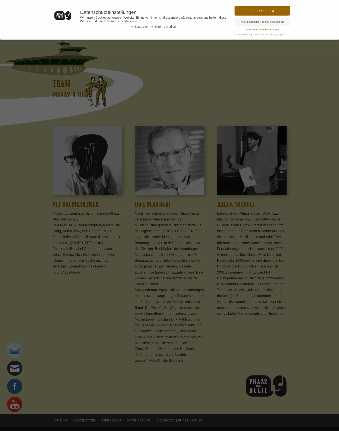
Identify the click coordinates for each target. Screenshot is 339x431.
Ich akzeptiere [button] (262, 9)
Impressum (283, 33)
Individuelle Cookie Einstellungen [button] (262, 28)
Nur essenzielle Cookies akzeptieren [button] (262, 20)
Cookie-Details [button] (243, 33)
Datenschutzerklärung (264, 33)
